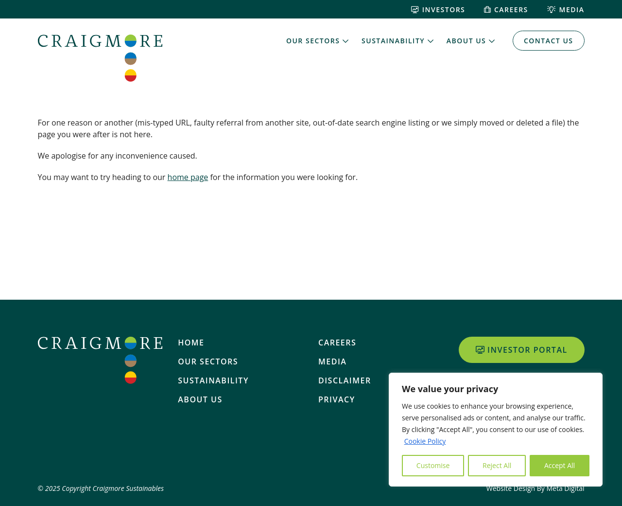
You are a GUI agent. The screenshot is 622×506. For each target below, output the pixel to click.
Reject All (497, 465)
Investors (438, 9)
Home (191, 342)
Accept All (559, 465)
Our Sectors (313, 40)
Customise (433, 465)
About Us (466, 40)
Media (566, 9)
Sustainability (393, 40)
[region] (496, 430)
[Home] (100, 58)
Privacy (336, 399)
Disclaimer (344, 380)
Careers (506, 9)
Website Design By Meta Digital (535, 488)
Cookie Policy (425, 441)
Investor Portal (522, 349)
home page (188, 177)
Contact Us (548, 40)
